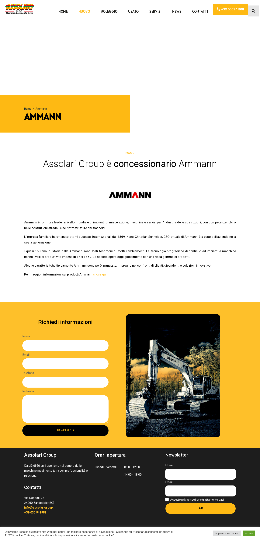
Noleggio (109, 11)
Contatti (200, 11)
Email (25, 355)
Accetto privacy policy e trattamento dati (197, 499)
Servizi (155, 11)
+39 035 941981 (35, 512)
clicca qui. (100, 274)
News (176, 11)
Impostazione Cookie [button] (226, 533)
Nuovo (84, 11)
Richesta (28, 391)
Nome (26, 336)
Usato (133, 11)
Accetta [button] (249, 533)
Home (63, 11)
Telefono (28, 373)
